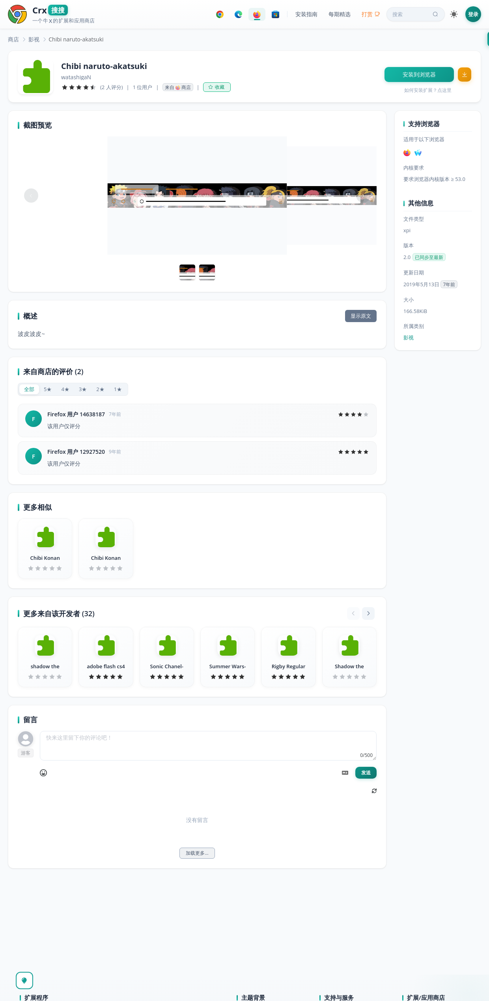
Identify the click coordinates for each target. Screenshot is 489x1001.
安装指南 (306, 14)
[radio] (29, 389)
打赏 (371, 14)
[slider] (79, 87)
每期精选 (339, 14)
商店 (13, 39)
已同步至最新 (429, 257)
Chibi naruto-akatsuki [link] (76, 39)
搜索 (416, 14)
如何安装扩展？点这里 (428, 90)
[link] (13, 39)
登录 (473, 14)
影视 (33, 39)
